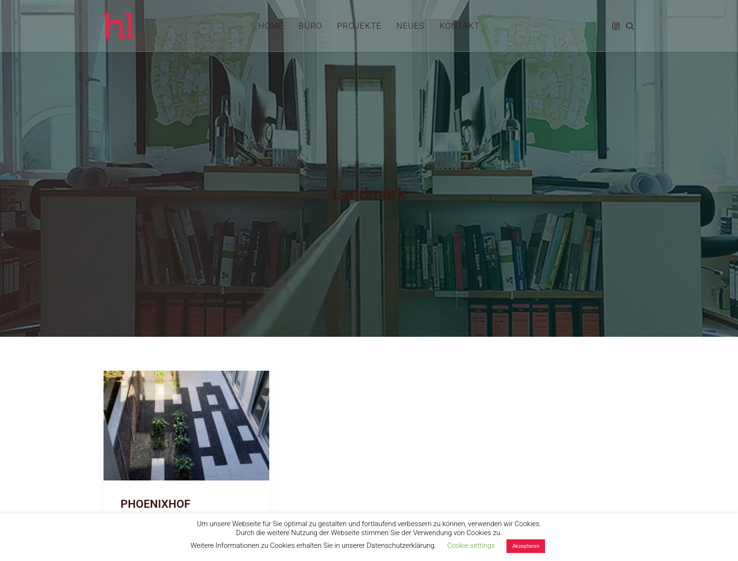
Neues (410, 26)
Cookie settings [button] (471, 545)
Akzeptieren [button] (525, 546)
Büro (310, 26)
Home (271, 26)
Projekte (359, 26)
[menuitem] (271, 25)
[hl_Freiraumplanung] (119, 26)
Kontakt (460, 26)
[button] (617, 25)
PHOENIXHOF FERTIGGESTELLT (165, 482)
